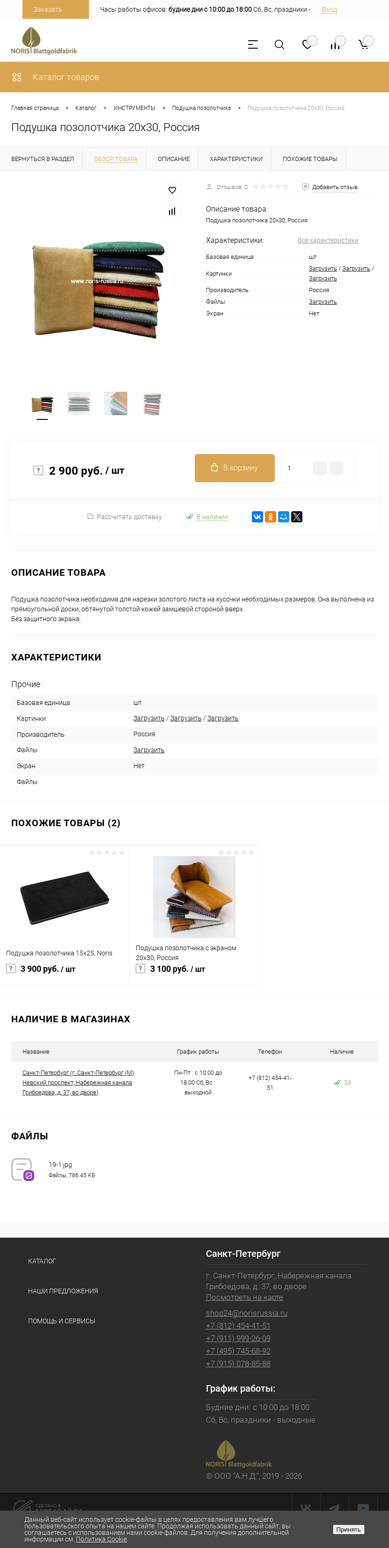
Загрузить (323, 268)
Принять (349, 1529)
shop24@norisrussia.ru (246, 1313)
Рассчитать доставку (124, 517)
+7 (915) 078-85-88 (238, 1363)
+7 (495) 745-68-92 (238, 1351)
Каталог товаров (55, 77)
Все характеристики (328, 240)
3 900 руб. (64, 974)
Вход (329, 9)
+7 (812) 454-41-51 (238, 1325)
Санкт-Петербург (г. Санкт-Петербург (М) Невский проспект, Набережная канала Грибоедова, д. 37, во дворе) (78, 1082)
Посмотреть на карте (244, 1297)
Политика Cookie (101, 1539)
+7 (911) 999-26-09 (238, 1338)
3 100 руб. (194, 974)
